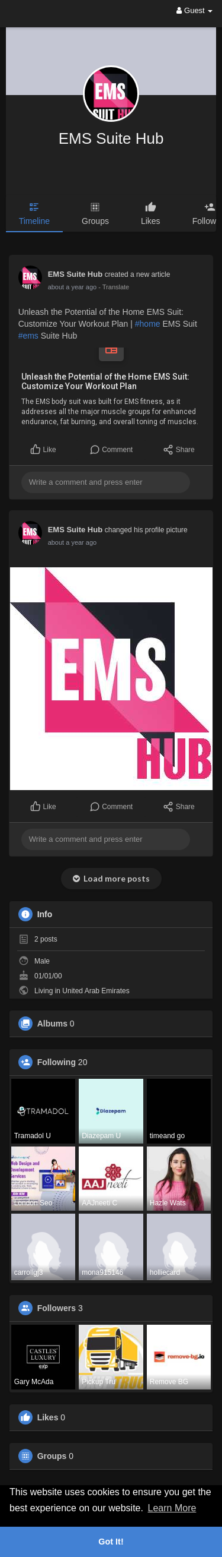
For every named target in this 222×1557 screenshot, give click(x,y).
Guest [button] (194, 10)
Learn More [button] (172, 1508)
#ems (28, 335)
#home (147, 324)
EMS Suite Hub (111, 138)
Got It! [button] (110, 1541)
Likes (48, 1417)
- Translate (96, 286)
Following (56, 1062)
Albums (52, 1023)
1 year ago (63, 286)
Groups (52, 1456)
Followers (56, 1308)
